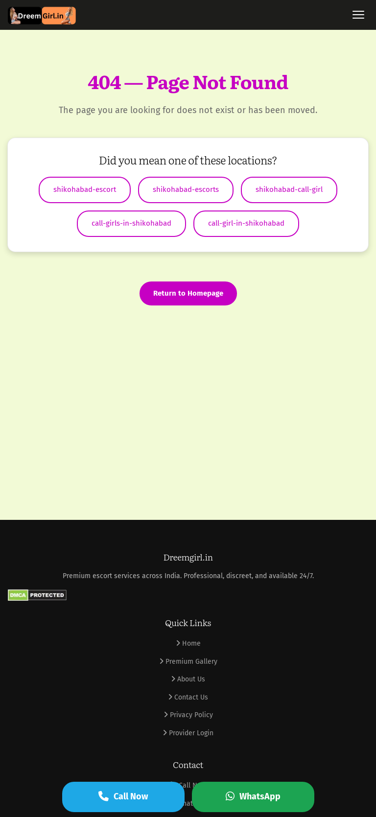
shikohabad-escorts (186, 189)
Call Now (123, 797)
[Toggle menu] (358, 15)
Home (188, 643)
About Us (188, 679)
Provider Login (188, 733)
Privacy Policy (188, 715)
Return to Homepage (188, 293)
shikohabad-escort (84, 189)
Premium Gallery (188, 661)
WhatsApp (253, 797)
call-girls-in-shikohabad (131, 223)
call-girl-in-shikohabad (246, 223)
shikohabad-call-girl (289, 189)
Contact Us (188, 697)
